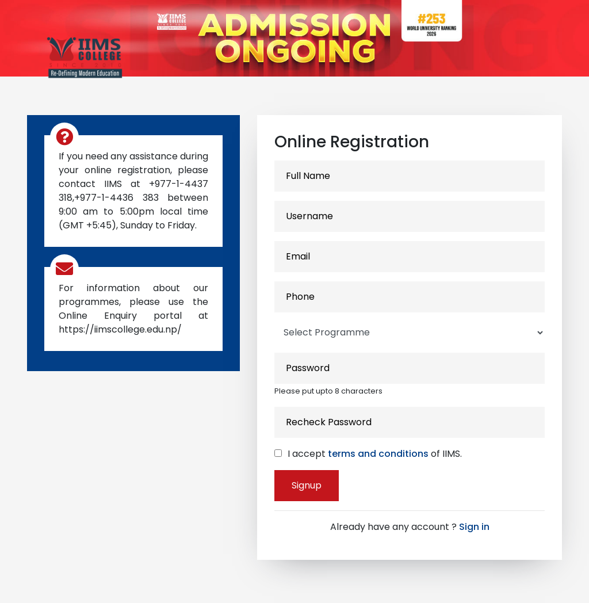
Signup (307, 485)
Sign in (474, 526)
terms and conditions (378, 453)
